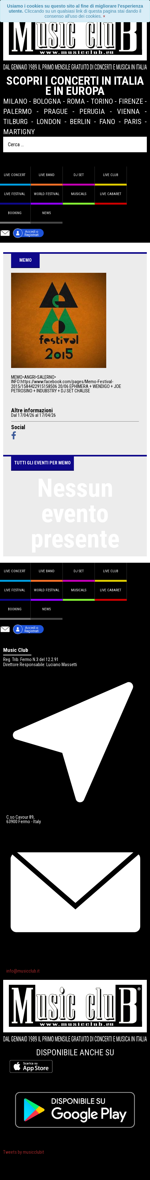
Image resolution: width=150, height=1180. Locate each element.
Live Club (110, 175)
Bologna (47, 101)
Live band (47, 175)
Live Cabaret (110, 194)
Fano (107, 121)
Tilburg (15, 121)
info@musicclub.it (23, 971)
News (46, 213)
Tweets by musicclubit (23, 1152)
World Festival (46, 194)
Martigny (19, 132)
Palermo (17, 111)
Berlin (80, 121)
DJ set (79, 175)
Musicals (78, 194)
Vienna (128, 111)
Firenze (131, 101)
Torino (102, 101)
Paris (132, 121)
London (48, 121)
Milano (15, 101)
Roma (76, 101)
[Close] (104, 16)
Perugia (92, 111)
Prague (56, 111)
